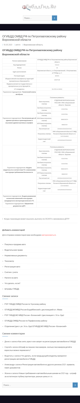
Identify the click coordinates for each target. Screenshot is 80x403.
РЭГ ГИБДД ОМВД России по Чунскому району (25, 304)
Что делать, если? (12, 283)
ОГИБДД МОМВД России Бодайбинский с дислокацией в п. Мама (33, 309)
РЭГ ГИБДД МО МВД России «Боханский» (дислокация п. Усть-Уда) (34, 315)
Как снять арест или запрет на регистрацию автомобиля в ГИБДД (47, 341)
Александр (9, 364)
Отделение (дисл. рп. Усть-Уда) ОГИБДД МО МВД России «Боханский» (36, 326)
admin (18, 44)
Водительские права (14, 250)
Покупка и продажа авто (15, 244)
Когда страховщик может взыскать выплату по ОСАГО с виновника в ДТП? (36, 219)
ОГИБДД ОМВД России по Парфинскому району (26, 320)
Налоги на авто (11, 277)
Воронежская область (33, 44)
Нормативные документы (16, 255)
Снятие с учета (11, 272)
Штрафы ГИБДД (12, 289)
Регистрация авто (12, 266)
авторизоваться (49, 235)
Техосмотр (9, 261)
